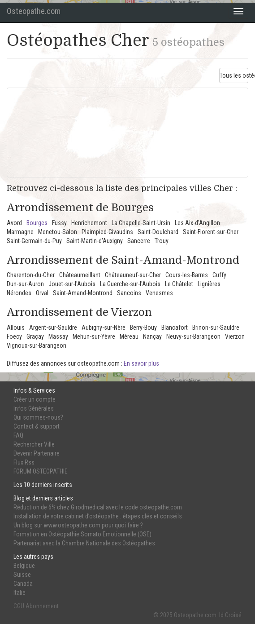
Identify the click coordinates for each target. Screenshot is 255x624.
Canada (23, 583)
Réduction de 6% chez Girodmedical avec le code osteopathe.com (97, 507)
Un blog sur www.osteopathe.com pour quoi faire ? (78, 525)
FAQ (18, 435)
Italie (19, 592)
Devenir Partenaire (36, 453)
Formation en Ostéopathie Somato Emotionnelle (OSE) (82, 534)
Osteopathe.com (34, 11)
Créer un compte (34, 399)
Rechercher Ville (34, 444)
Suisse (22, 574)
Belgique (24, 565)
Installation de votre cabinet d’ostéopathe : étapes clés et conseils (97, 516)
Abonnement (42, 606)
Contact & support (36, 426)
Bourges (37, 222)
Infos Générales (33, 408)
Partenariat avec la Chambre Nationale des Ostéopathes (84, 543)
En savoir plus (141, 363)
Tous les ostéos (234, 75)
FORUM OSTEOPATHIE (40, 471)
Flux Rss (24, 462)
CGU (18, 606)
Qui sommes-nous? (38, 417)
